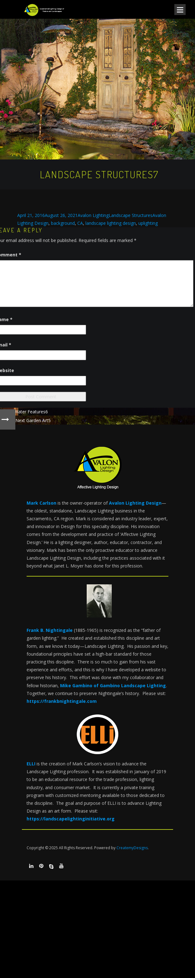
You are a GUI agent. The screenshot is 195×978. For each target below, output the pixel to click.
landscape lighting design (110, 223)
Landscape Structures (130, 215)
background (63, 223)
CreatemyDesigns (132, 847)
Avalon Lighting (93, 215)
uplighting (148, 223)
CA (80, 223)
